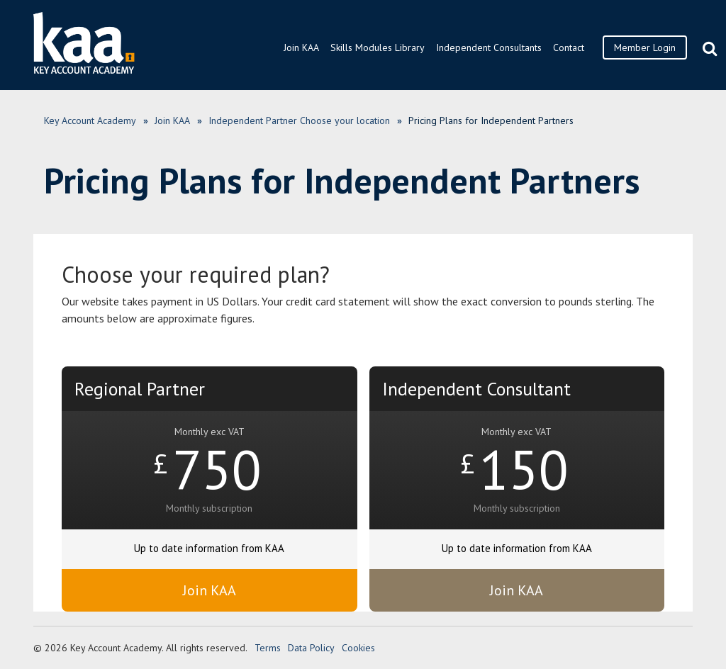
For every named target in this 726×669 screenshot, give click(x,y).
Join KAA (301, 47)
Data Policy (311, 647)
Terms (268, 647)
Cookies (358, 647)
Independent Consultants (489, 47)
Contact (568, 47)
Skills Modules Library (377, 47)
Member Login (645, 47)
